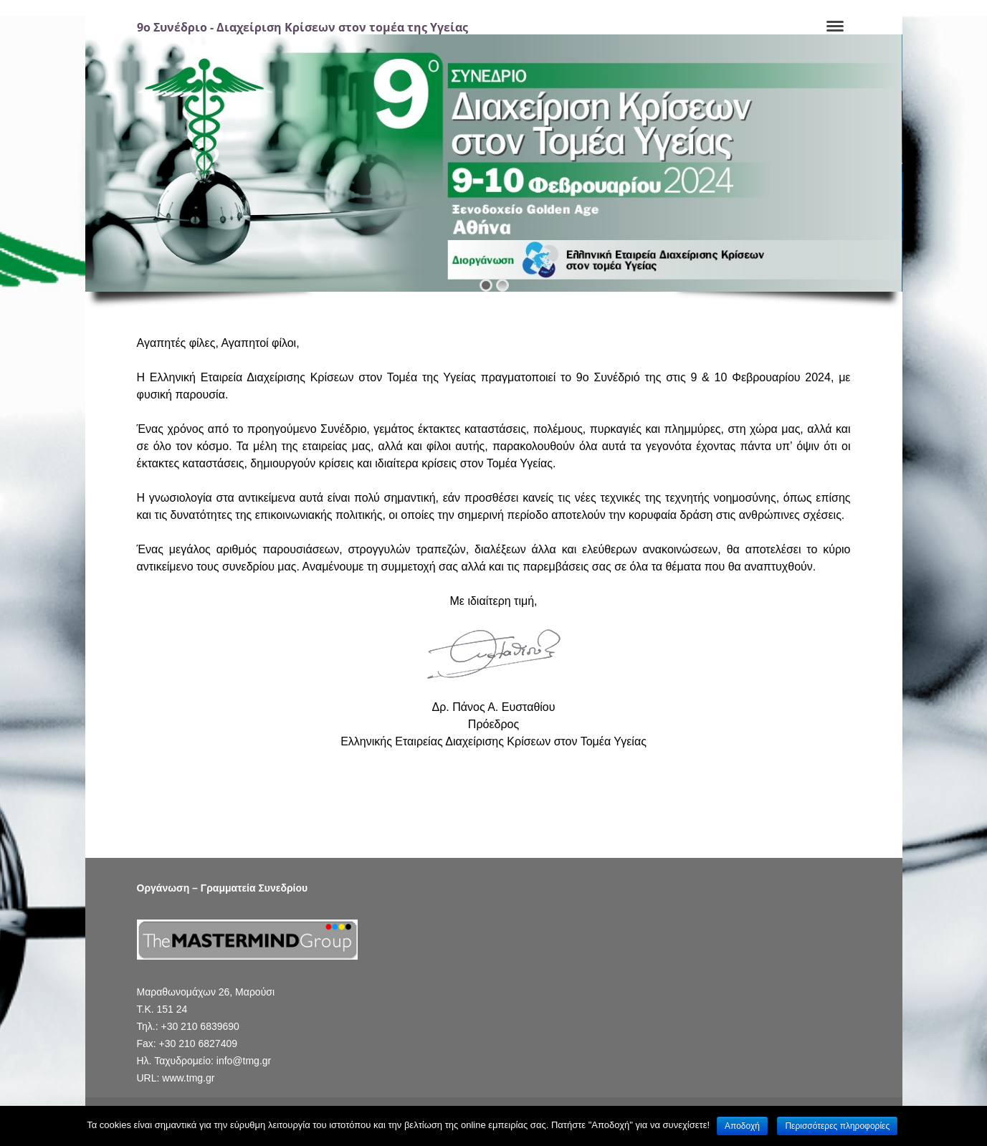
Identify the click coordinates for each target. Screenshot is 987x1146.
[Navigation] (835, 27)
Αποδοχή (742, 1126)
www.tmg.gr (188, 1078)
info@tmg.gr (243, 1060)
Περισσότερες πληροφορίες (837, 1126)
